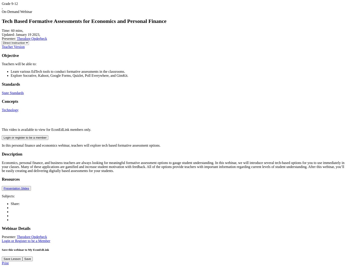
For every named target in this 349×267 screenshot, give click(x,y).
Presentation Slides (16, 188)
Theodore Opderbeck (32, 38)
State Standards (13, 93)
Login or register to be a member (25, 137)
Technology (10, 110)
